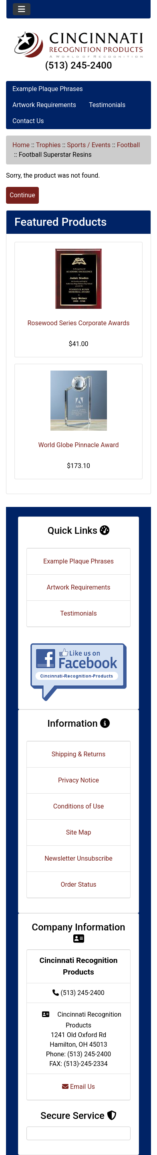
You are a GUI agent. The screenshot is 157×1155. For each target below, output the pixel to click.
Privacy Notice (78, 780)
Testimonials (107, 105)
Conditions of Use (78, 806)
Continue (22, 195)
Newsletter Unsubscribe (78, 858)
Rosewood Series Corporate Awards (78, 323)
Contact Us (28, 121)
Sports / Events (89, 145)
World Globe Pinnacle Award (78, 445)
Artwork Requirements (44, 105)
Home (21, 145)
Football (128, 145)
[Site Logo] (78, 44)
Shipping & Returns (79, 754)
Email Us (78, 1086)
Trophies (48, 145)
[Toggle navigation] (21, 9)
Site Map (78, 832)
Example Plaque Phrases (47, 89)
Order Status (79, 884)
